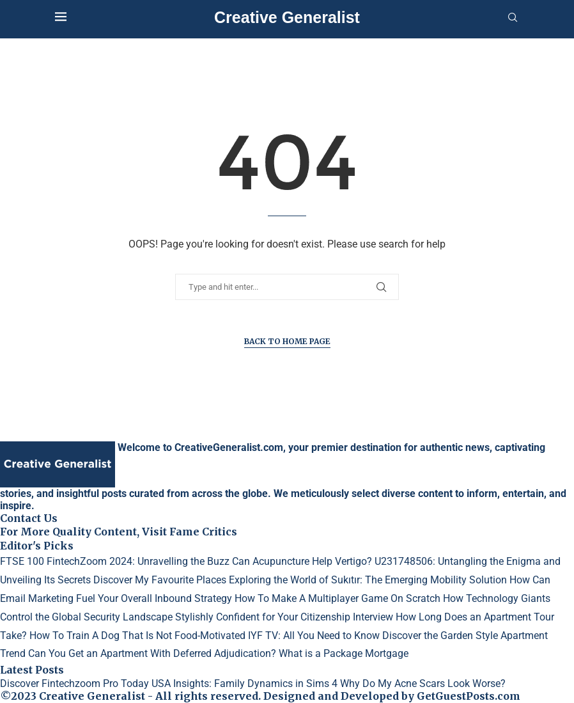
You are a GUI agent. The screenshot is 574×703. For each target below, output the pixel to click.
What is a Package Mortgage (343, 653)
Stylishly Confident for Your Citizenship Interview (284, 617)
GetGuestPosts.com (468, 696)
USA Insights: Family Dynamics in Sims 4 (244, 683)
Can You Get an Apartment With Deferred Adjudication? (152, 653)
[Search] (512, 18)
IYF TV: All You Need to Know (314, 635)
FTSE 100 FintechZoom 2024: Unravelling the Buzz (114, 561)
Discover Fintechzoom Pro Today (74, 683)
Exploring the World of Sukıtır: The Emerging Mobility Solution (368, 580)
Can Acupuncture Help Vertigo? (302, 561)
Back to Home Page (287, 341)
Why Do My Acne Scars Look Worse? (423, 683)
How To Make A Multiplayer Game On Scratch (337, 598)
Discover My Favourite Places (159, 580)
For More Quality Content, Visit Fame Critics (118, 531)
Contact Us (29, 518)
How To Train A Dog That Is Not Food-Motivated (137, 635)
